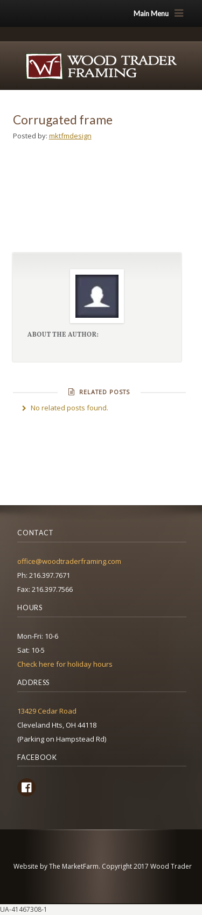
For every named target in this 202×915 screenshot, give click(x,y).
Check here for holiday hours (65, 664)
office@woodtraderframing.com (69, 561)
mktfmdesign (70, 136)
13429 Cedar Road (46, 711)
